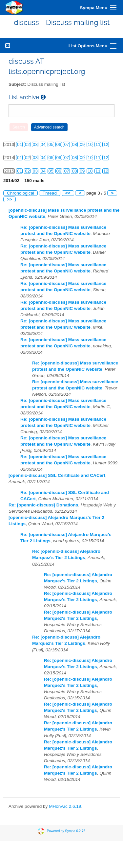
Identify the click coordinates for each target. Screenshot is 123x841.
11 (97, 144)
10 (90, 144)
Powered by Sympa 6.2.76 (66, 831)
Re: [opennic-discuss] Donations (43, 504)
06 (58, 144)
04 (43, 144)
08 (74, 144)
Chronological (20, 193)
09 (82, 144)
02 (27, 144)
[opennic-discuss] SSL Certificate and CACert (57, 475)
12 (105, 144)
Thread (50, 193)
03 (35, 144)
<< (68, 193)
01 (19, 144)
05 (51, 144)
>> (9, 199)
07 (66, 144)
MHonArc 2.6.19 (65, 806)
